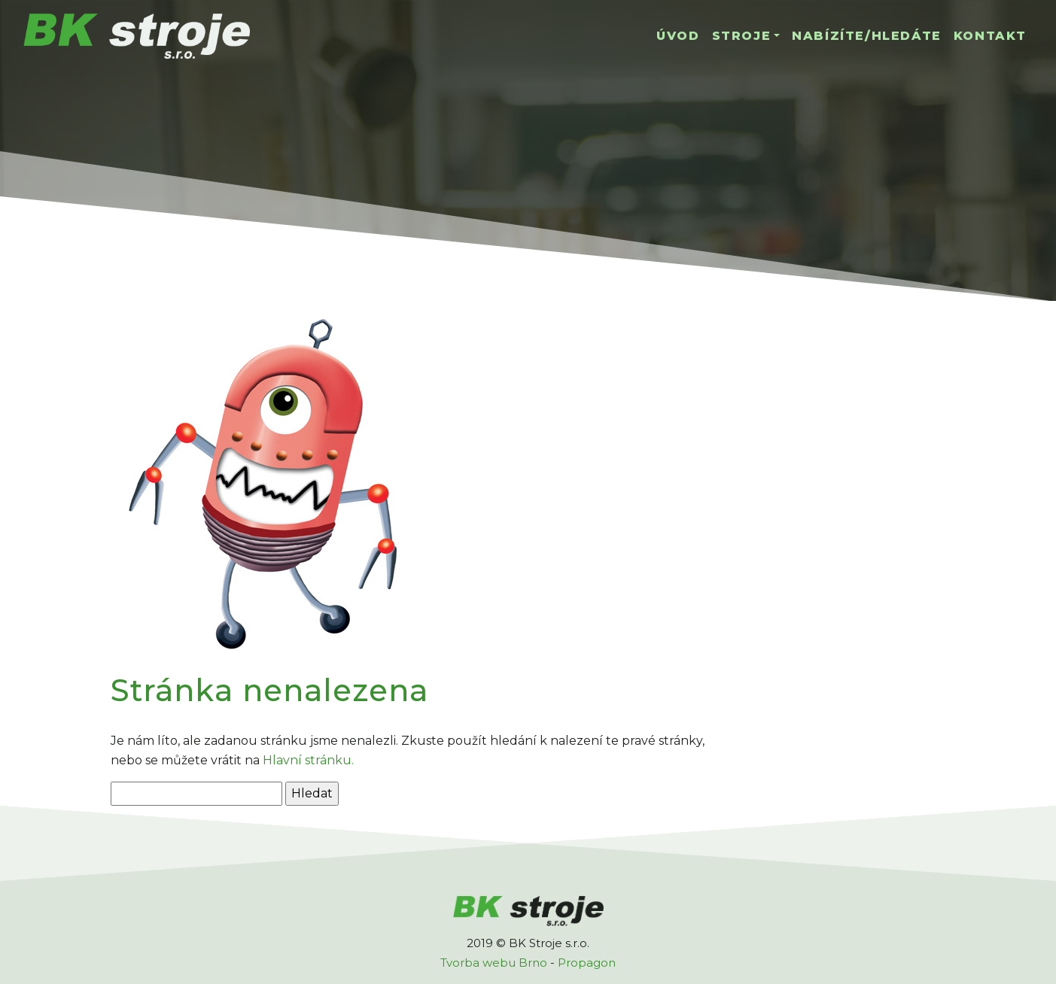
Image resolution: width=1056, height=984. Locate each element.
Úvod (677, 36)
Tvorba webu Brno (493, 962)
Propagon (587, 962)
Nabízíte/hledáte (867, 36)
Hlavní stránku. (308, 760)
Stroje (741, 36)
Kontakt (990, 36)
